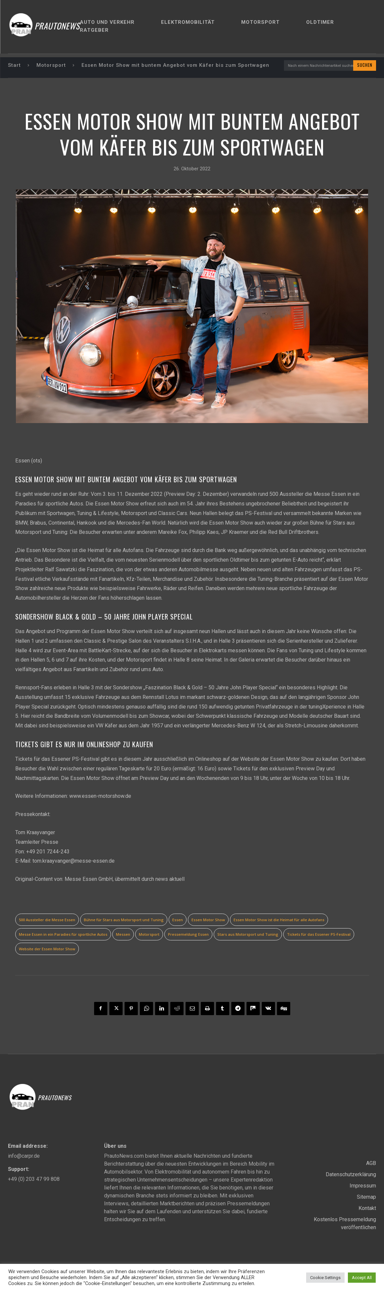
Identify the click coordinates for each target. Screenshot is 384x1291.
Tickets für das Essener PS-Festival (319, 934)
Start (14, 65)
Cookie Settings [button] (325, 1277)
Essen (177, 920)
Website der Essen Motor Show (47, 949)
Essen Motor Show (208, 920)
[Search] (363, 65)
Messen (123, 934)
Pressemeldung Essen (188, 934)
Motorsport (51, 65)
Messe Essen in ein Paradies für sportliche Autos (63, 934)
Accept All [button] (362, 1277)
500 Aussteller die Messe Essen (47, 920)
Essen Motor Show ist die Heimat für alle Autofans (279, 920)
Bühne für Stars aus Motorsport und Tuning (124, 920)
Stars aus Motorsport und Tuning (247, 934)
